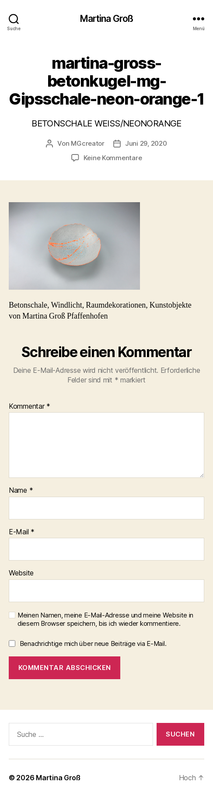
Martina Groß (106, 18)
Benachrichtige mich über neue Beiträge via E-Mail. (93, 643)
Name (21, 490)
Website (21, 573)
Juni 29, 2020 (146, 143)
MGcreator (88, 143)
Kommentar (29, 406)
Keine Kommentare (113, 158)
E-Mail (22, 532)
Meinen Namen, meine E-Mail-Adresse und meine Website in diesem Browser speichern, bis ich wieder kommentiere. (105, 619)
